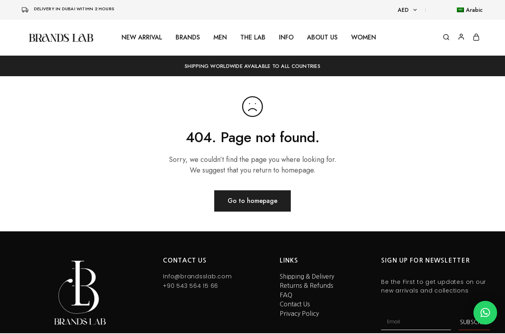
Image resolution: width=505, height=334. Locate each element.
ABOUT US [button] (322, 37)
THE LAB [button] (253, 37)
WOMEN (363, 37)
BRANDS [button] (188, 37)
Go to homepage (252, 200)
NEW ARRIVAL (142, 37)
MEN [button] (220, 37)
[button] (485, 313)
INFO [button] (286, 37)
